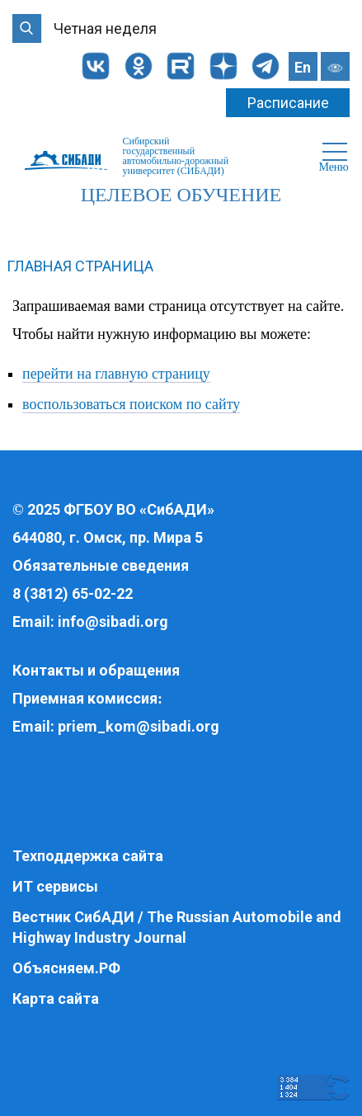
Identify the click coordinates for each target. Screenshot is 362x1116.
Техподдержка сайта (87, 855)
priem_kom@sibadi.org (138, 726)
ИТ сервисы (55, 886)
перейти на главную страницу (116, 373)
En (302, 67)
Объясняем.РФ (66, 968)
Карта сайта (55, 998)
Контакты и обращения (96, 670)
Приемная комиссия (84, 698)
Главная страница (80, 266)
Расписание (288, 102)
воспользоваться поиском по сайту (131, 404)
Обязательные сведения (100, 565)
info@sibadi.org (113, 621)
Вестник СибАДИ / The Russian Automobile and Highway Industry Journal (176, 927)
